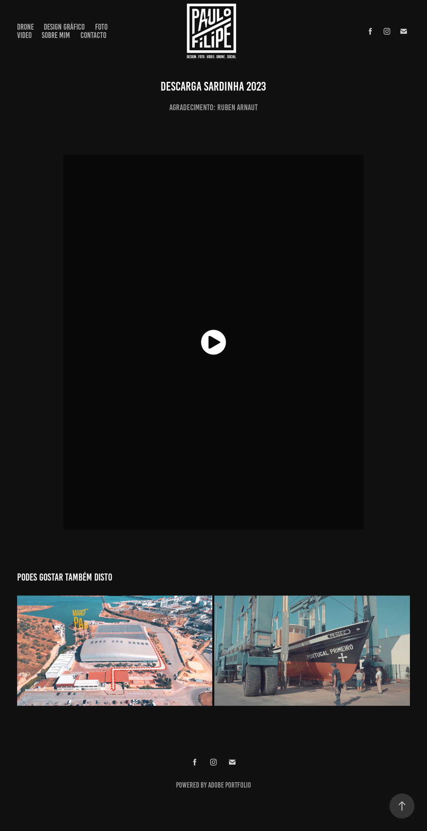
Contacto (93, 35)
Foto (101, 27)
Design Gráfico (64, 27)
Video (24, 35)
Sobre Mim (56, 35)
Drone (25, 27)
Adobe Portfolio (229, 785)
